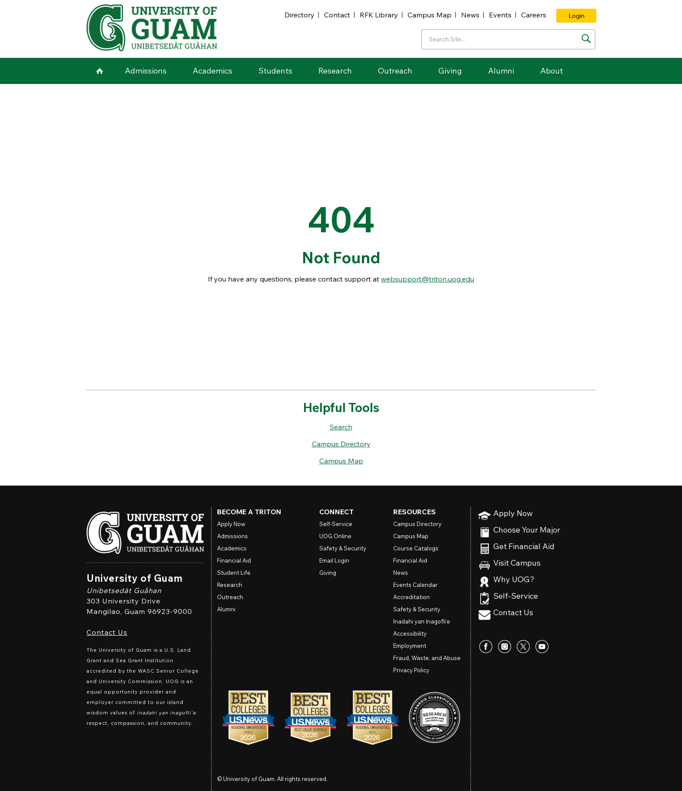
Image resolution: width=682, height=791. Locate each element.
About (551, 71)
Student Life (234, 572)
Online (335, 536)
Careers (533, 14)
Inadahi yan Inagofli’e (421, 621)
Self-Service (515, 596)
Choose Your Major (526, 530)
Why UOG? (514, 579)
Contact (337, 14)
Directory (299, 14)
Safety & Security (342, 548)
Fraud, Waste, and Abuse (427, 657)
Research (335, 71)
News (470, 14)
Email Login (334, 560)
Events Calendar (415, 584)
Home (100, 71)
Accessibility (410, 633)
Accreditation (411, 596)
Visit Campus (517, 563)
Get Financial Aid (524, 546)
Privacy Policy (411, 670)
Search (341, 426)
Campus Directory (341, 443)
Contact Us (107, 632)
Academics (212, 71)
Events (500, 14)
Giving (450, 71)
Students (275, 71)
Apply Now (513, 513)
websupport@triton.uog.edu (427, 279)
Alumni (501, 71)
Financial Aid (234, 560)
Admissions (146, 71)
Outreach (395, 71)
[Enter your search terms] (508, 39)
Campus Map (429, 14)
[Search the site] (586, 38)
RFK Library (379, 14)
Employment (409, 645)
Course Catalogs (415, 548)
